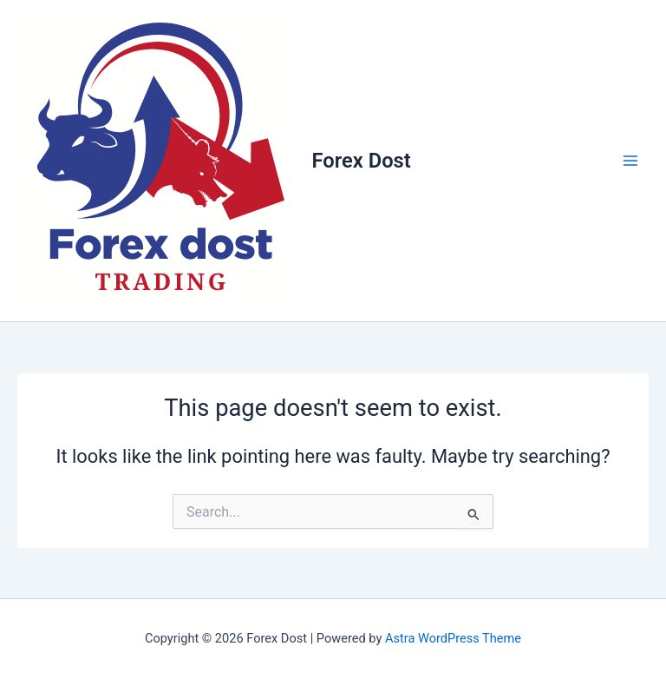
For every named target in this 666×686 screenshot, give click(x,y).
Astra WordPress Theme (453, 638)
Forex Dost (361, 160)
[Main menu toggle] (630, 160)
